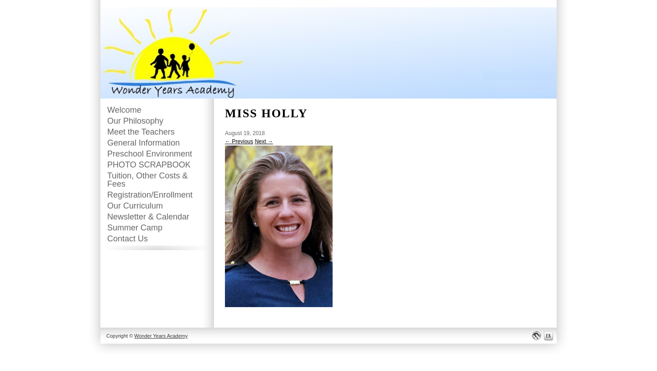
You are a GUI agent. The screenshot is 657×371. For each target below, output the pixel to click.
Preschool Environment (149, 153)
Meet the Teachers (141, 131)
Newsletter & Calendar (148, 216)
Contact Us (127, 238)
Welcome (124, 110)
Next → (264, 141)
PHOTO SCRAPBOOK (149, 164)
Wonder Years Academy (161, 336)
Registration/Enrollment (150, 194)
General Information (143, 142)
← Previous (239, 141)
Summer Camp (134, 227)
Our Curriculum (135, 205)
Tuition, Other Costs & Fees (147, 179)
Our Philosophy (135, 120)
